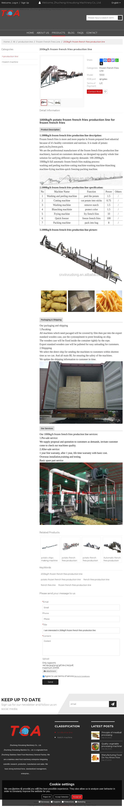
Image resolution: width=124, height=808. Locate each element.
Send (50, 682)
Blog (71, 33)
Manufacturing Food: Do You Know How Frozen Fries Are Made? (112, 756)
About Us (43, 33)
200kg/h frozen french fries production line (62, 574)
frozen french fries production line (74, 585)
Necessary (44, 802)
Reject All (47, 797)
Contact (91, 33)
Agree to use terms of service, (66, 676)
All (14, 42)
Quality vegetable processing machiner (112, 744)
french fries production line (96, 579)
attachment (50, 671)
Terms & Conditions (82, 676)
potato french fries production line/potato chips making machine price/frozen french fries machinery (91, 559)
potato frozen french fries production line (61, 579)
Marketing (80, 802)
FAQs (80, 33)
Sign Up (25, 3)
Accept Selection (62, 797)
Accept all (77, 797)
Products (58, 33)
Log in (15, 3)
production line (25, 42)
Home (30, 33)
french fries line (48, 585)
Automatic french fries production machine (112, 559)
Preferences (68, 802)
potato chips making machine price (49, 559)
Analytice (55, 802)
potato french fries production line (69, 559)
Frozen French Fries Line (48, 42)
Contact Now (94, 91)
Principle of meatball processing (111, 733)
